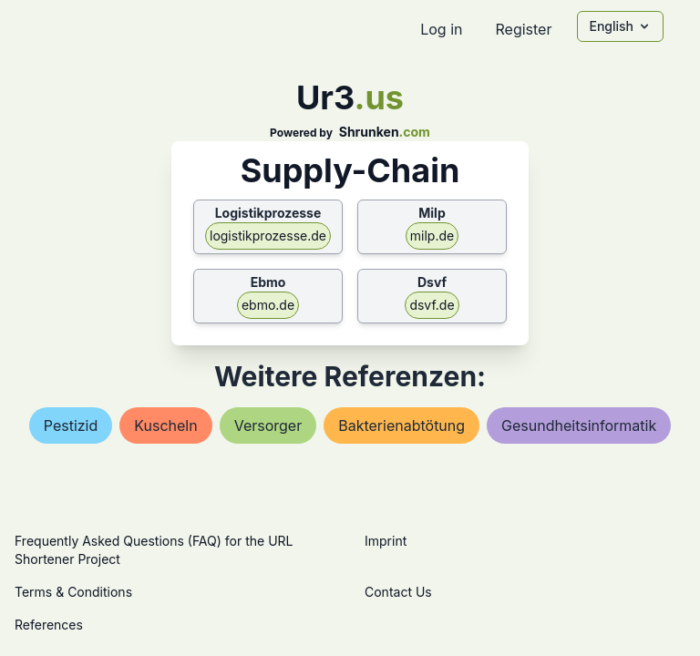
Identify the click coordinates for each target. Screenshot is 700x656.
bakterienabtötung (401, 425)
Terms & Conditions (73, 592)
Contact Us (398, 592)
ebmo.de (268, 305)
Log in (441, 29)
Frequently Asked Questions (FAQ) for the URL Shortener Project (154, 550)
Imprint (386, 540)
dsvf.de (431, 305)
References (49, 624)
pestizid (71, 425)
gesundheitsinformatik (578, 425)
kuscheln (165, 425)
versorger (268, 425)
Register (523, 29)
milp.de (432, 235)
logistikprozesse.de (268, 235)
